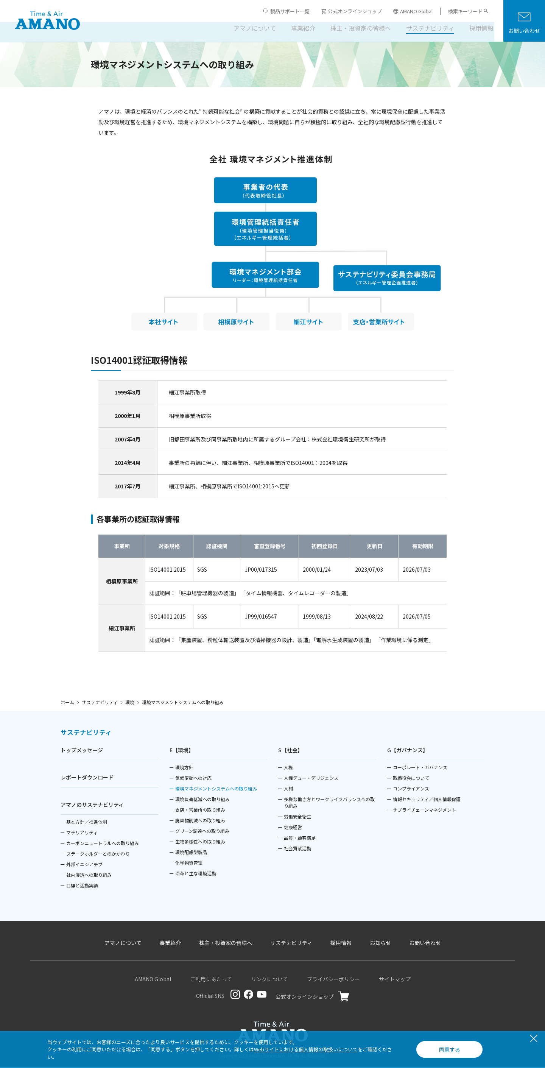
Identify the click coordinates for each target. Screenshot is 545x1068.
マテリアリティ (82, 833)
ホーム (67, 702)
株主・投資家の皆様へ (355, 28)
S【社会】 (290, 751)
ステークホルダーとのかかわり (98, 854)
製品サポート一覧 (290, 11)
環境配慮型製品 (191, 853)
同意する (449, 1049)
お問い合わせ (425, 944)
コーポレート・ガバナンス (420, 768)
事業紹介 (298, 28)
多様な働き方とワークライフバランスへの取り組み (329, 803)
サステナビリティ (425, 28)
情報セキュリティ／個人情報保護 (427, 800)
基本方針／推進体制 (86, 823)
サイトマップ (395, 980)
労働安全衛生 (297, 817)
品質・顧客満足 (300, 839)
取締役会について (411, 779)
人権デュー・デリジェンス (311, 779)
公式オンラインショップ (351, 11)
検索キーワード (465, 11)
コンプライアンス (411, 789)
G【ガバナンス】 (407, 751)
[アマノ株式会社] (47, 21)
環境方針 (184, 768)
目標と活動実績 (82, 886)
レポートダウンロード (87, 778)
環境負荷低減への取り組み (202, 800)
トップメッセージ (82, 751)
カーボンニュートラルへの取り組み (102, 844)
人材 (288, 789)
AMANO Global (413, 11)
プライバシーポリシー (333, 980)
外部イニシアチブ (84, 865)
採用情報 (476, 28)
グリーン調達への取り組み (202, 832)
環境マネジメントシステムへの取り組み (216, 789)
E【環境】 (182, 751)
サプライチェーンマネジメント (424, 811)
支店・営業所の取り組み (200, 811)
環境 (129, 702)
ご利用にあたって (211, 980)
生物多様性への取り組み (200, 842)
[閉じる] (533, 1039)
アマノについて (249, 28)
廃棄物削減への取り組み (200, 821)
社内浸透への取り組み (89, 876)
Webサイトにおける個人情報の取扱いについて (306, 1049)
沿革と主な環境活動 (195, 874)
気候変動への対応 (193, 779)
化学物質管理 (188, 864)
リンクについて (269, 980)
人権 (288, 768)
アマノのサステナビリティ (92, 805)
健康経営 (293, 828)
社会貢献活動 (297, 849)
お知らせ (380, 944)
